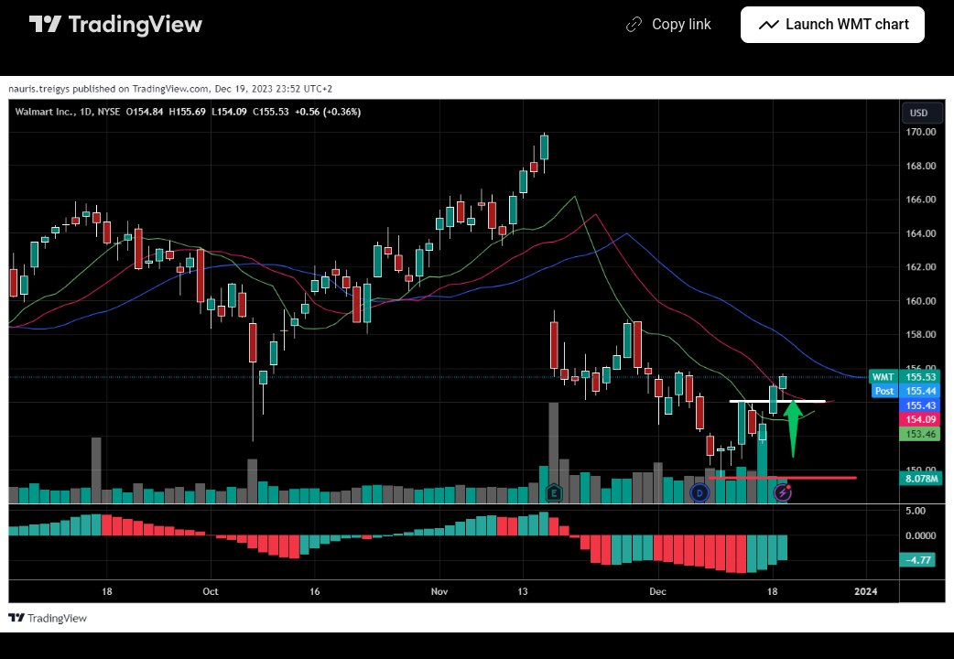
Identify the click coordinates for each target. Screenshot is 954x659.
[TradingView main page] (116, 25)
